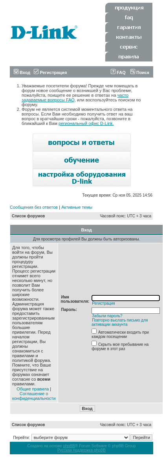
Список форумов (28, 216)
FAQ (118, 72)
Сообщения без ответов (34, 207)
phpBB (69, 446)
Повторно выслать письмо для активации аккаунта (120, 322)
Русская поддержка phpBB (81, 450)
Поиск (139, 72)
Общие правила (32, 389)
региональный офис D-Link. (86, 123)
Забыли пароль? (107, 316)
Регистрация (50, 72)
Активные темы (76, 207)
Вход (22, 72)
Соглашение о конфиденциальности (34, 396)
